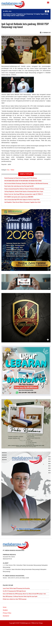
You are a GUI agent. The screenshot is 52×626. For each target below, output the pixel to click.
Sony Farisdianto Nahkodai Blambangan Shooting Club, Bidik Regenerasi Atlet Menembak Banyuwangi (26, 183)
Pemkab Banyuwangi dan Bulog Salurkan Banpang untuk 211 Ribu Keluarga (20, 178)
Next (48, 11)
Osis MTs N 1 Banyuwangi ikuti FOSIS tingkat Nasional (14, 591)
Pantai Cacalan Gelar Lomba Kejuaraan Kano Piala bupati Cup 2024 (18, 186)
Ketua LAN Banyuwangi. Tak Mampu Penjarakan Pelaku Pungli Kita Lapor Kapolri (20, 596)
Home (4, 607)
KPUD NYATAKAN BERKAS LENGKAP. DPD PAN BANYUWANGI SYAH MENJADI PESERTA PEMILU (23, 180)
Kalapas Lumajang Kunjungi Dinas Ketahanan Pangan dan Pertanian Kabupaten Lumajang (24, 189)
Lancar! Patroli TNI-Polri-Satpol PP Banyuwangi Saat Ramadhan (16, 588)
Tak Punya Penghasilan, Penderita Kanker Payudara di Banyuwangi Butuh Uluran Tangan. (23, 191)
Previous (46, 11)
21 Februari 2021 (45, 32)
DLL (8, 170)
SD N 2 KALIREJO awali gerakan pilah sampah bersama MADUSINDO (18, 197)
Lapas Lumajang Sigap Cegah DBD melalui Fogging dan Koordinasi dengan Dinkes (22, 199)
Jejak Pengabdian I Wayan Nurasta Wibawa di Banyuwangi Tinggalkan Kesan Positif (22, 202)
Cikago (41, 623)
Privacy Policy (7, 613)
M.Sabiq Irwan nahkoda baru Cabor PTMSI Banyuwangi (14, 599)
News (12, 170)
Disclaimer (6, 616)
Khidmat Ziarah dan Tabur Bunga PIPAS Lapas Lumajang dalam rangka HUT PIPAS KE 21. (23, 194)
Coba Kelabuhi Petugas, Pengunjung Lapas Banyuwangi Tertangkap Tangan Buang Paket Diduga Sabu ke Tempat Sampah (25, 14)
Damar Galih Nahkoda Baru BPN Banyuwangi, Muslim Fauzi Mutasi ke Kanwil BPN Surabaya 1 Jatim (24, 593)
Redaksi (5, 610)
